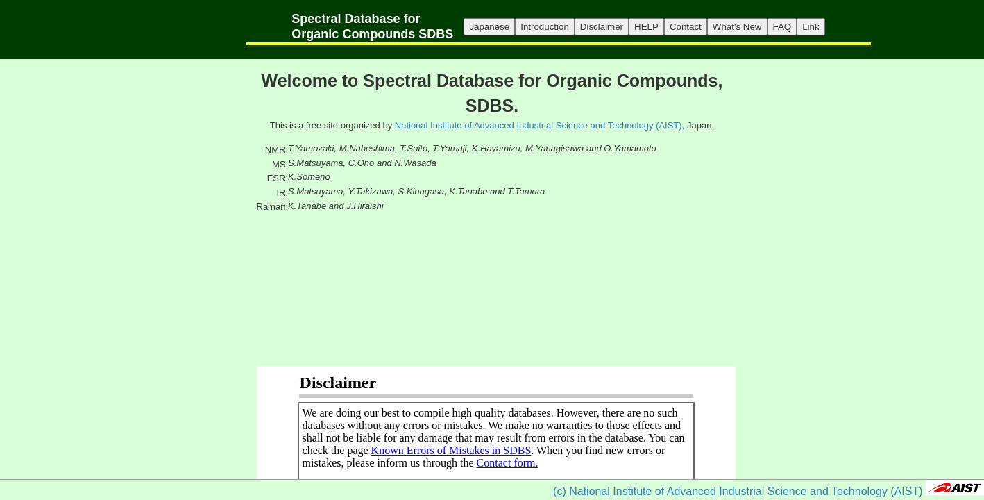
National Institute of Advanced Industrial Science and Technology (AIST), (539, 125)
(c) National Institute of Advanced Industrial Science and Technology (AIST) (737, 491)
